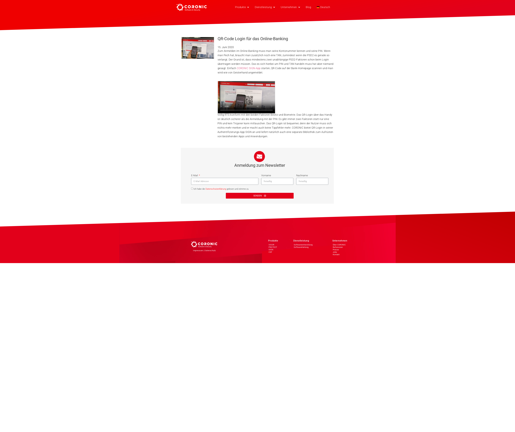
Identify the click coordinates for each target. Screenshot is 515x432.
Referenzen (338, 247)
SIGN (271, 250)
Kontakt (336, 254)
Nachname (302, 175)
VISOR (271, 245)
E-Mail (194, 175)
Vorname (266, 175)
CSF (270, 252)
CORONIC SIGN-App (249, 68)
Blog (308, 7)
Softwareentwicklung (303, 245)
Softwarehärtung (301, 247)
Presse (336, 250)
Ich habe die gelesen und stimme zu (221, 189)
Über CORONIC (339, 245)
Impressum (198, 250)
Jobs (335, 252)
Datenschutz (210, 250)
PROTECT (273, 247)
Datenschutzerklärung (216, 189)
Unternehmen (290, 7)
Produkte (242, 7)
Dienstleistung (265, 7)
